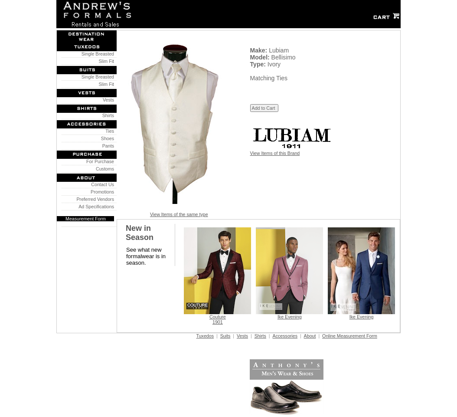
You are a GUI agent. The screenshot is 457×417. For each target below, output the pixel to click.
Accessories (285, 335)
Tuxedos (205, 335)
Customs (103, 168)
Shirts (107, 115)
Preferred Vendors (94, 199)
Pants (107, 145)
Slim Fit (105, 61)
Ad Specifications (96, 206)
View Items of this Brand (275, 153)
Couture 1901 (217, 319)
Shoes (106, 138)
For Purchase (99, 161)
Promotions (101, 191)
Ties (108, 131)
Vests (107, 99)
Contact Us (101, 184)
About (310, 335)
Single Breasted (96, 53)
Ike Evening (289, 316)
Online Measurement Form (349, 335)
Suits (225, 335)
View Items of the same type (179, 214)
